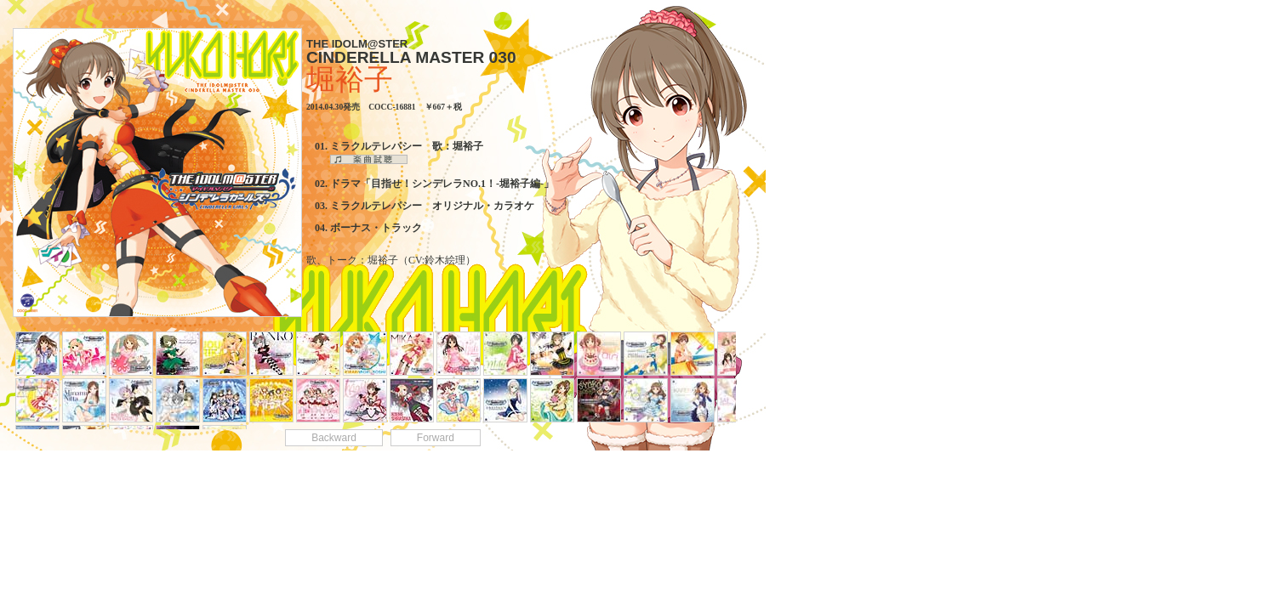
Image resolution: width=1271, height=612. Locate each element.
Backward (333, 438)
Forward (435, 438)
